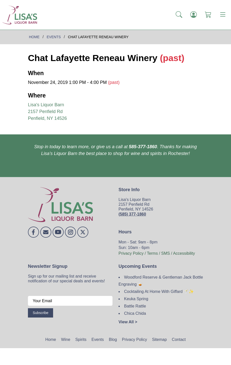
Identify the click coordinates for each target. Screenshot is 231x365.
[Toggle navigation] (222, 15)
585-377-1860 (143, 146)
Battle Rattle (135, 306)
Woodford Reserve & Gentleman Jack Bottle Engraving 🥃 (161, 281)
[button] (179, 15)
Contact (179, 339)
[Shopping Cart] (208, 15)
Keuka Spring (136, 299)
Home (50, 339)
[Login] (193, 15)
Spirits (80, 339)
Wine (65, 339)
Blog (113, 339)
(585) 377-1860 (132, 214)
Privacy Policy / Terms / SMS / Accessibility (157, 253)
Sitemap (159, 339)
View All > (128, 322)
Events (98, 339)
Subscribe (40, 313)
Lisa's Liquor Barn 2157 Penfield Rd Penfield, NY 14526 (47, 111)
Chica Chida (135, 313)
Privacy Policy (134, 339)
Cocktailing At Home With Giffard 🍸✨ (159, 291)
